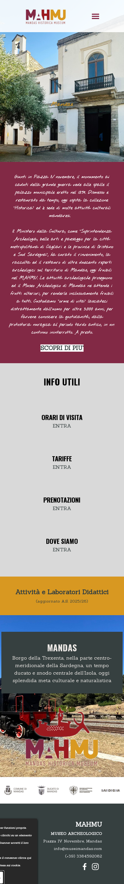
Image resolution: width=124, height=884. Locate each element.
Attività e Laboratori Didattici (61, 592)
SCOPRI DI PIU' (62, 348)
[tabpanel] (62, 262)
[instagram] (95, 867)
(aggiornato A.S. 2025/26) (62, 601)
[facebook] (85, 867)
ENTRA (61, 425)
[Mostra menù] (95, 16)
